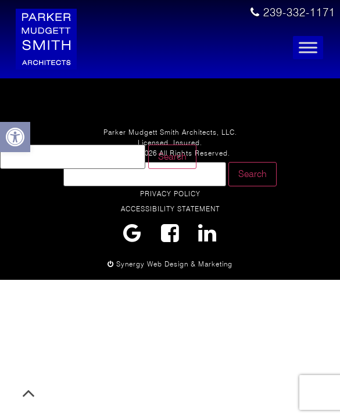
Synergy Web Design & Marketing (170, 264)
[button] (15, 137)
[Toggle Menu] (308, 47)
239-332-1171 (292, 12)
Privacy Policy (170, 193)
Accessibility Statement (170, 208)
